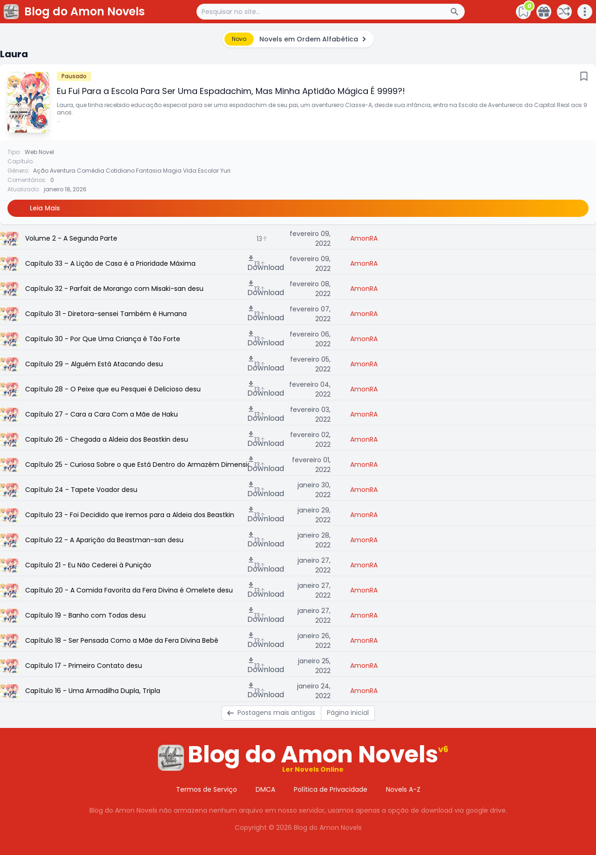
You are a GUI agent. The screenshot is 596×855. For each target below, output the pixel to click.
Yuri (225, 171)
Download (265, 264)
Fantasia (149, 171)
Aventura (62, 171)
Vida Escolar (201, 171)
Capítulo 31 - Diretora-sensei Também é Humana (106, 313)
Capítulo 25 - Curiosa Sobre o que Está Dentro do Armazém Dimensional (137, 464)
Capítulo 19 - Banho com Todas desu (85, 615)
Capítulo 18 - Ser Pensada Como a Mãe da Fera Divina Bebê (121, 640)
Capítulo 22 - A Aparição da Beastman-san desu (104, 540)
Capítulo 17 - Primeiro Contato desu (83, 665)
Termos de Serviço (206, 789)
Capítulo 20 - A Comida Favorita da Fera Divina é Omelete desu (129, 590)
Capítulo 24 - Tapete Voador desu (81, 489)
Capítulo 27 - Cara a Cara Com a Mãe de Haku (101, 414)
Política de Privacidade (330, 789)
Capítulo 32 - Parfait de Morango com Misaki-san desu (114, 288)
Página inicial (348, 712)
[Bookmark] (584, 76)
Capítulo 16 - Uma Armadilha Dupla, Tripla (92, 690)
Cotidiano (120, 171)
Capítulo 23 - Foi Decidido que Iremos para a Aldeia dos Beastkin (129, 514)
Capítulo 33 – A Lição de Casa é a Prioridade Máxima (110, 263)
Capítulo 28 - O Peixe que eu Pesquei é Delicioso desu (113, 389)
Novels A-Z (403, 789)
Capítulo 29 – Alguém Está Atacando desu (94, 364)
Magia (172, 171)
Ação (40, 171)
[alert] (298, 39)
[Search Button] (457, 12)
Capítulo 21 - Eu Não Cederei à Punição (88, 565)
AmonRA (364, 238)
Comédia (90, 171)
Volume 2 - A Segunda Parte (71, 238)
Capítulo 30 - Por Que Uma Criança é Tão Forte (102, 338)
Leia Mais (45, 208)
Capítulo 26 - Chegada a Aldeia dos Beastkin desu (106, 439)
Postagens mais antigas (271, 712)
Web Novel (39, 152)
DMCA (265, 789)
